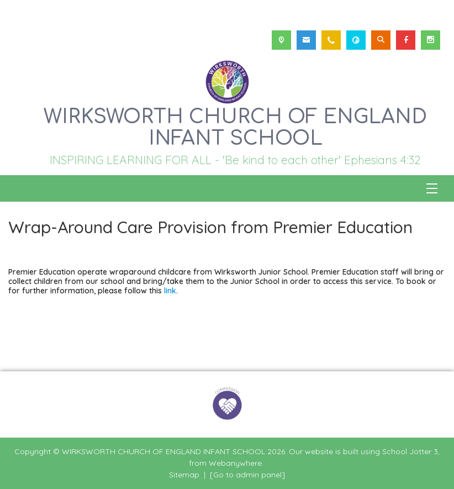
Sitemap (184, 475)
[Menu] (432, 188)
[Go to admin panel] (247, 475)
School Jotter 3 (410, 451)
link (170, 290)
